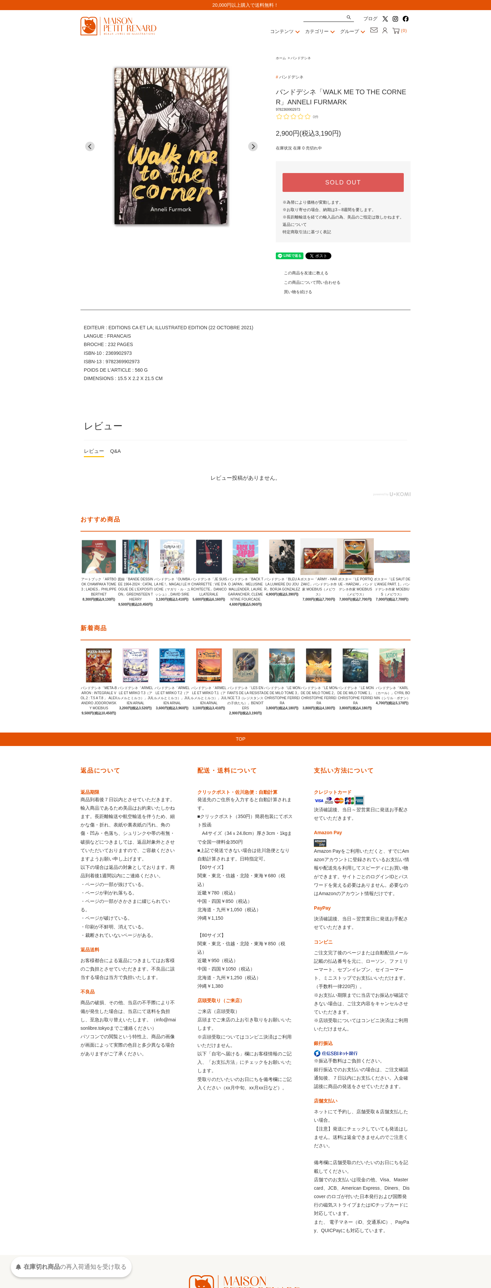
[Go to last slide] (90, 146)
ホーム (281, 58)
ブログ (370, 18)
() (399, 30)
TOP (245, 739)
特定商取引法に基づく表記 (307, 232)
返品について (295, 224)
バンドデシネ (301, 58)
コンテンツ (286, 32)
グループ (353, 32)
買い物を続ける (294, 292)
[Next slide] (253, 146)
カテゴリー (321, 32)
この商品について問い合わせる (308, 282)
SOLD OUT (343, 182)
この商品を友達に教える (302, 273)
